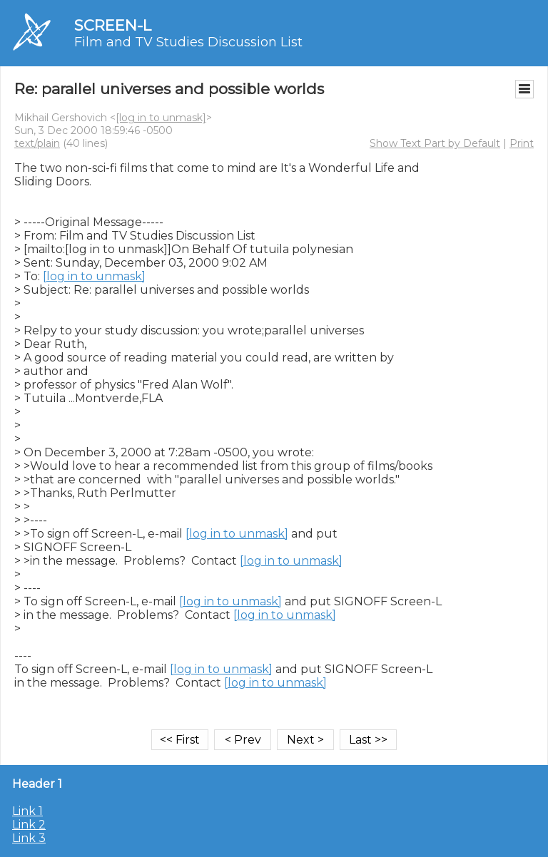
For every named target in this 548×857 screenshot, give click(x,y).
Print (521, 143)
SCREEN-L (112, 25)
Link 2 (29, 824)
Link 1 (27, 811)
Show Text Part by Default (435, 143)
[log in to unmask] (161, 117)
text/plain (37, 143)
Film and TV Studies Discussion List (188, 42)
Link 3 (29, 838)
